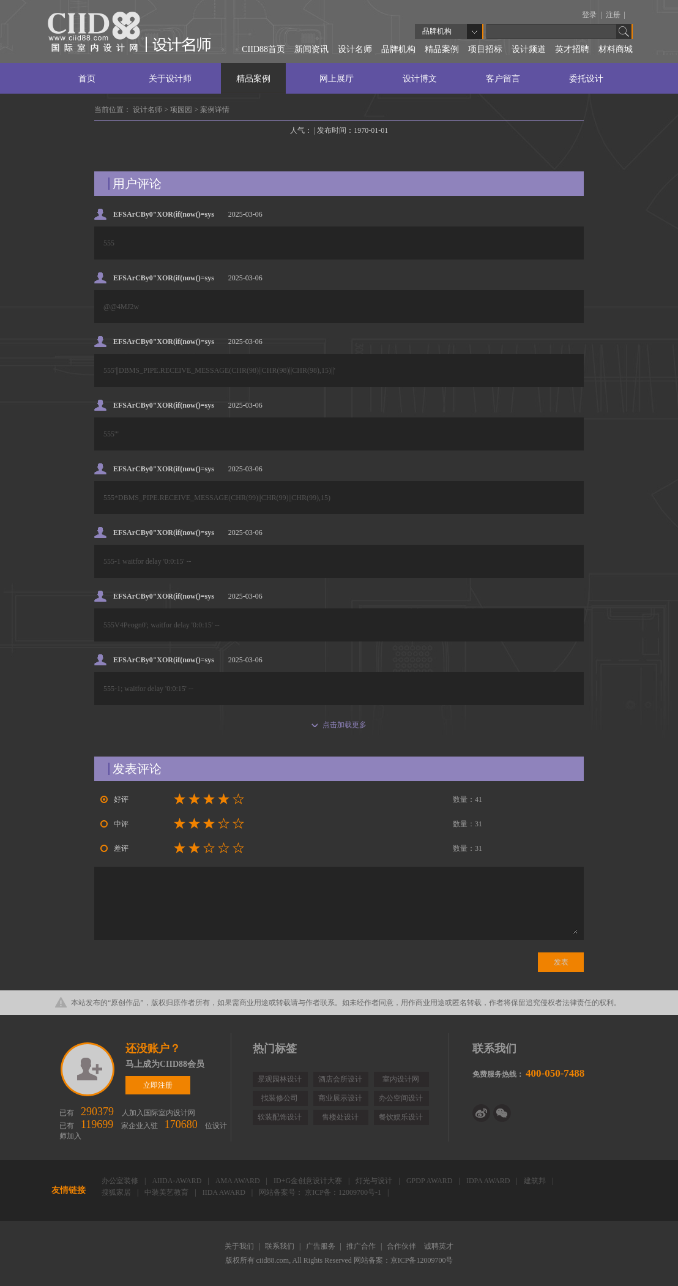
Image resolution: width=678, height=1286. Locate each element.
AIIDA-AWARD (177, 1180)
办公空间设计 (401, 1098)
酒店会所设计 (340, 1079)
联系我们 (280, 1246)
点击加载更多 (339, 724)
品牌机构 (398, 49)
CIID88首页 (263, 49)
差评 (114, 848)
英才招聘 (572, 49)
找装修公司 (279, 1098)
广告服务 (321, 1246)
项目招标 (485, 49)
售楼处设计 (340, 1117)
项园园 (182, 109)
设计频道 (529, 49)
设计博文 (420, 78)
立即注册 (88, 1069)
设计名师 (355, 49)
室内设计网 (400, 1079)
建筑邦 (536, 1180)
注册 (614, 14)
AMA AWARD (238, 1180)
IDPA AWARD (489, 1180)
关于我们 (240, 1246)
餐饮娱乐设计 (401, 1117)
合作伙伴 (402, 1246)
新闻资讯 (311, 49)
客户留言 (503, 78)
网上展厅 (336, 78)
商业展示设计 (340, 1098)
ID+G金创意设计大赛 (309, 1180)
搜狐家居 (117, 1192)
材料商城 (615, 49)
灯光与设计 (375, 1180)
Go (624, 31)
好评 (114, 799)
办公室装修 (121, 1180)
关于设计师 (170, 78)
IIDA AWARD (225, 1192)
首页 (86, 78)
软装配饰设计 (280, 1117)
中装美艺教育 (167, 1192)
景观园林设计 (280, 1079)
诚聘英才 (438, 1246)
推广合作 (362, 1246)
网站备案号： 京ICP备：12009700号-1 (321, 1192)
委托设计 (586, 78)
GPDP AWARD (430, 1180)
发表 (561, 962)
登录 (590, 14)
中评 (114, 824)
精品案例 (442, 49)
